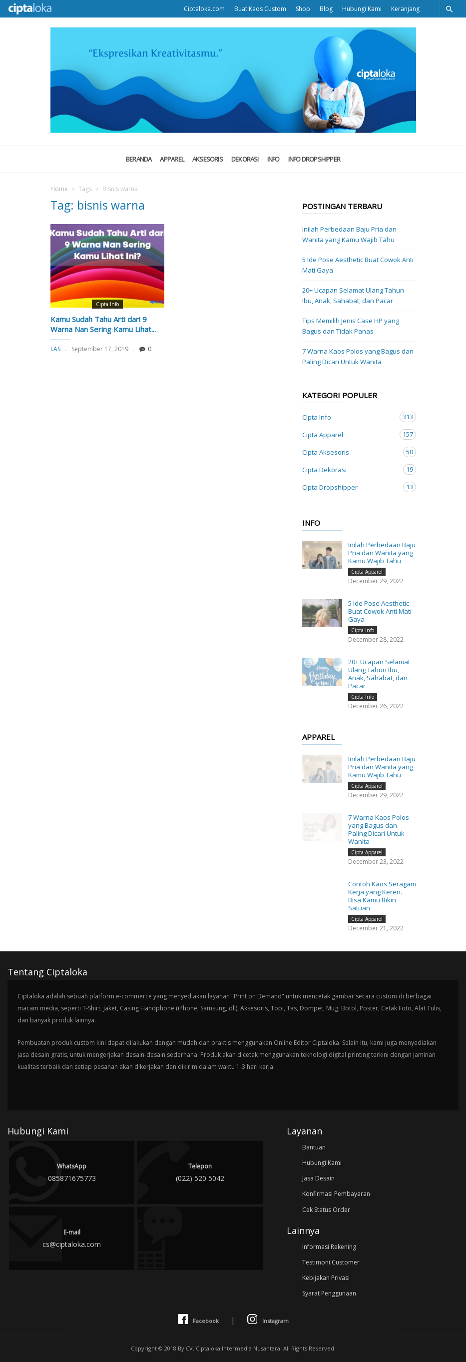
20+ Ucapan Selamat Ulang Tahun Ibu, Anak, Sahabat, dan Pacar (353, 295)
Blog (326, 9)
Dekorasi (245, 159)
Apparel (172, 159)
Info (273, 159)
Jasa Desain (318, 1178)
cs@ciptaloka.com (71, 1237)
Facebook (198, 1319)
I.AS (55, 349)
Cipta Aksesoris (349, 452)
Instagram (268, 1319)
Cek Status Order (326, 1209)
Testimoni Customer (331, 1262)
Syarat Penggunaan (329, 1293)
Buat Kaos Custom (260, 9)
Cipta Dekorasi (349, 469)
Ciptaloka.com (204, 9)
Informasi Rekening (329, 1246)
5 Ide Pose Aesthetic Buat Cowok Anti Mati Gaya (358, 265)
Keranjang (405, 9)
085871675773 (71, 1171)
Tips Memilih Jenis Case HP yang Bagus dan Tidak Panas (350, 326)
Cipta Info (107, 304)
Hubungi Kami (362, 9)
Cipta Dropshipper (349, 487)
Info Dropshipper (314, 159)
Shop (303, 9)
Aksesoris (207, 159)
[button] (449, 9)
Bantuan (314, 1147)
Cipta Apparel (349, 434)
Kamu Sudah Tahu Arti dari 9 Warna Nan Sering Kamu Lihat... (103, 324)
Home (59, 189)
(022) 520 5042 (200, 1171)
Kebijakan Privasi (326, 1277)
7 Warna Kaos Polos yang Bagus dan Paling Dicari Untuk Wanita (358, 356)
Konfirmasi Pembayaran (336, 1193)
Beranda (139, 159)
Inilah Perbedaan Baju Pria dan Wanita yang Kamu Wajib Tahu (349, 234)
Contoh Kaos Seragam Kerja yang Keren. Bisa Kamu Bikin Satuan (382, 895)
